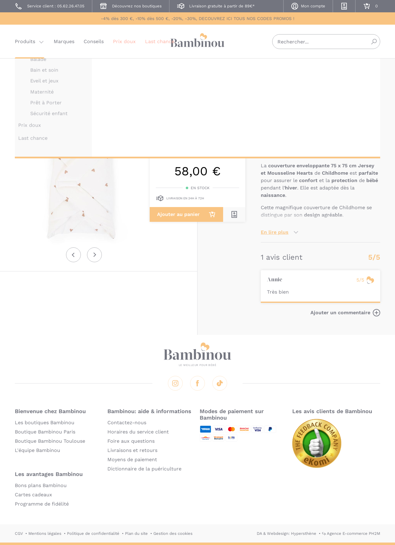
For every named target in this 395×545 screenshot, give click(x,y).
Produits (25, 41)
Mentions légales (44, 533)
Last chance (159, 41)
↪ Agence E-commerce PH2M (351, 533)
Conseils (94, 41)
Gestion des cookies (173, 533)
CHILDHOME (273, 67)
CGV (19, 533)
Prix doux (124, 41)
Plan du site (136, 533)
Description (275, 147)
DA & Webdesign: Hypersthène (286, 533)
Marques (64, 41)
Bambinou (197, 41)
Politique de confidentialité (93, 533)
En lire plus (275, 232)
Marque (305, 147)
